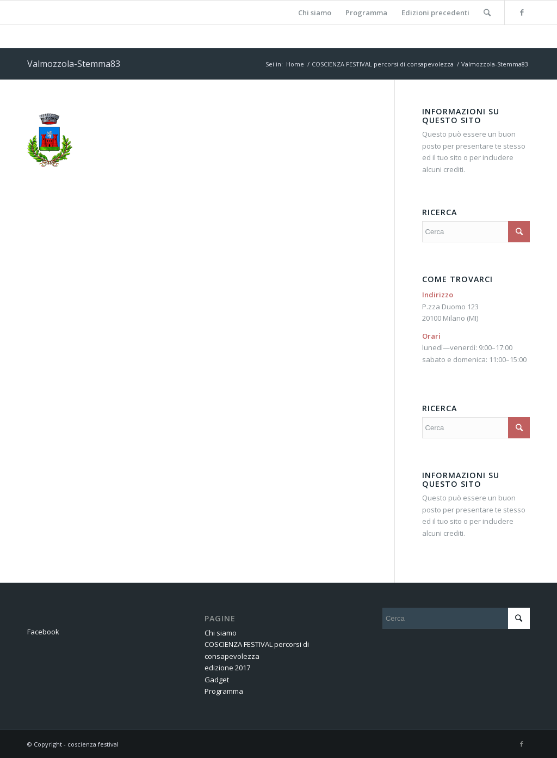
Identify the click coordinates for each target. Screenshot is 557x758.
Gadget (217, 679)
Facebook (43, 632)
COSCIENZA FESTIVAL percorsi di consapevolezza (383, 64)
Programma (224, 691)
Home (295, 64)
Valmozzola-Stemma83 (73, 64)
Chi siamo (221, 633)
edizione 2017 (227, 668)
